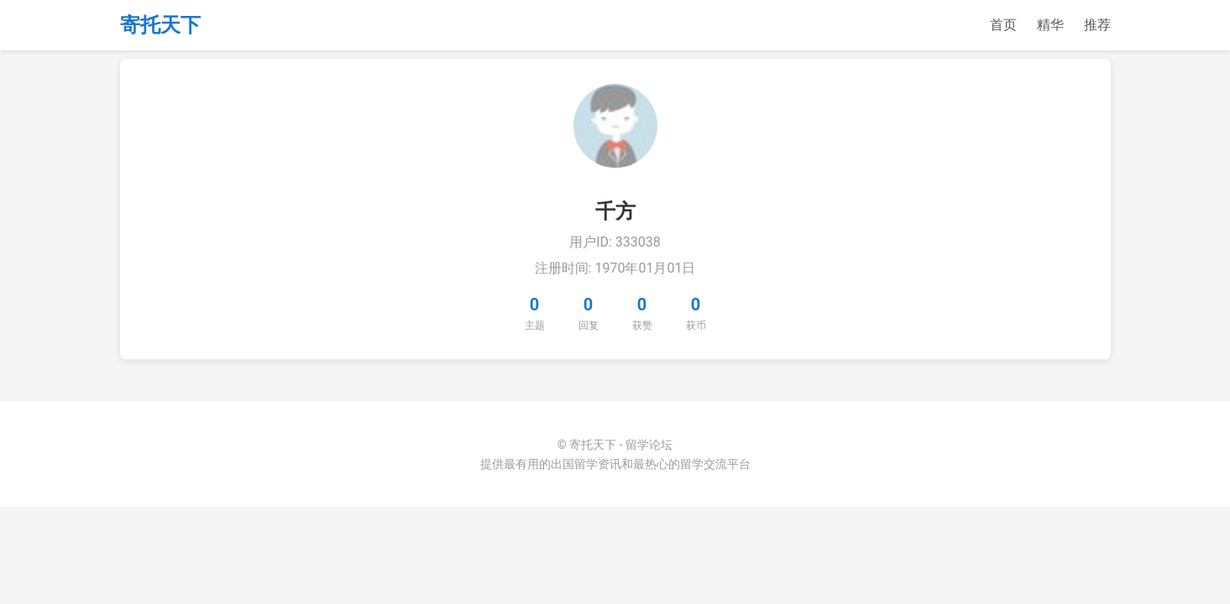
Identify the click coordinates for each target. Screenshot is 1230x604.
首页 (1003, 25)
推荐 (1097, 25)
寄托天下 (160, 25)
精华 (1050, 25)
